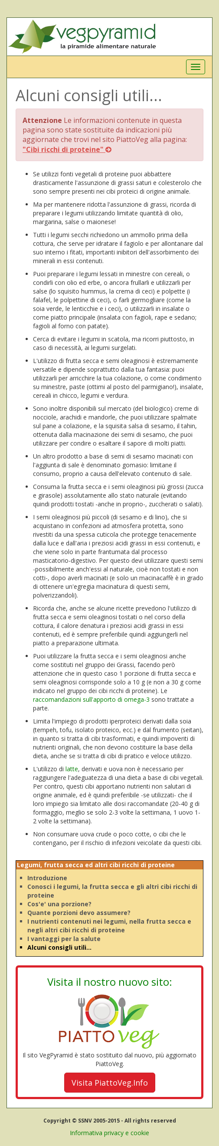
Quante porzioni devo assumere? (79, 912)
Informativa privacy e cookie (109, 1133)
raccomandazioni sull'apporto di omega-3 (91, 699)
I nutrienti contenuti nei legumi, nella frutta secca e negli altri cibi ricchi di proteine (109, 925)
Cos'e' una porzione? (59, 904)
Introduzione (47, 878)
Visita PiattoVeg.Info (110, 1082)
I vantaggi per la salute (64, 939)
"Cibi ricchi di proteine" (67, 149)
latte (71, 769)
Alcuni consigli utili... (59, 947)
